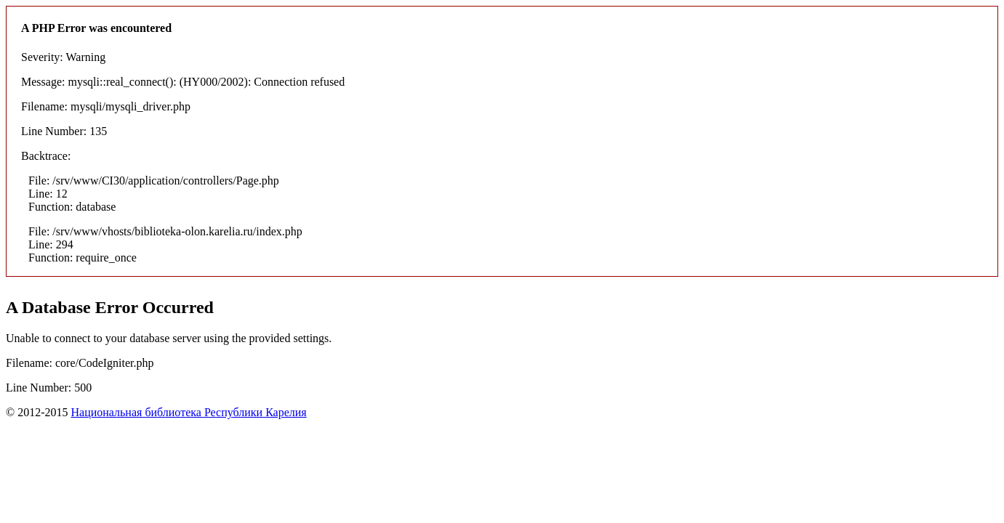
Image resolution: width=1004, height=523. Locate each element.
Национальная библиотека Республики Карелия (188, 412)
